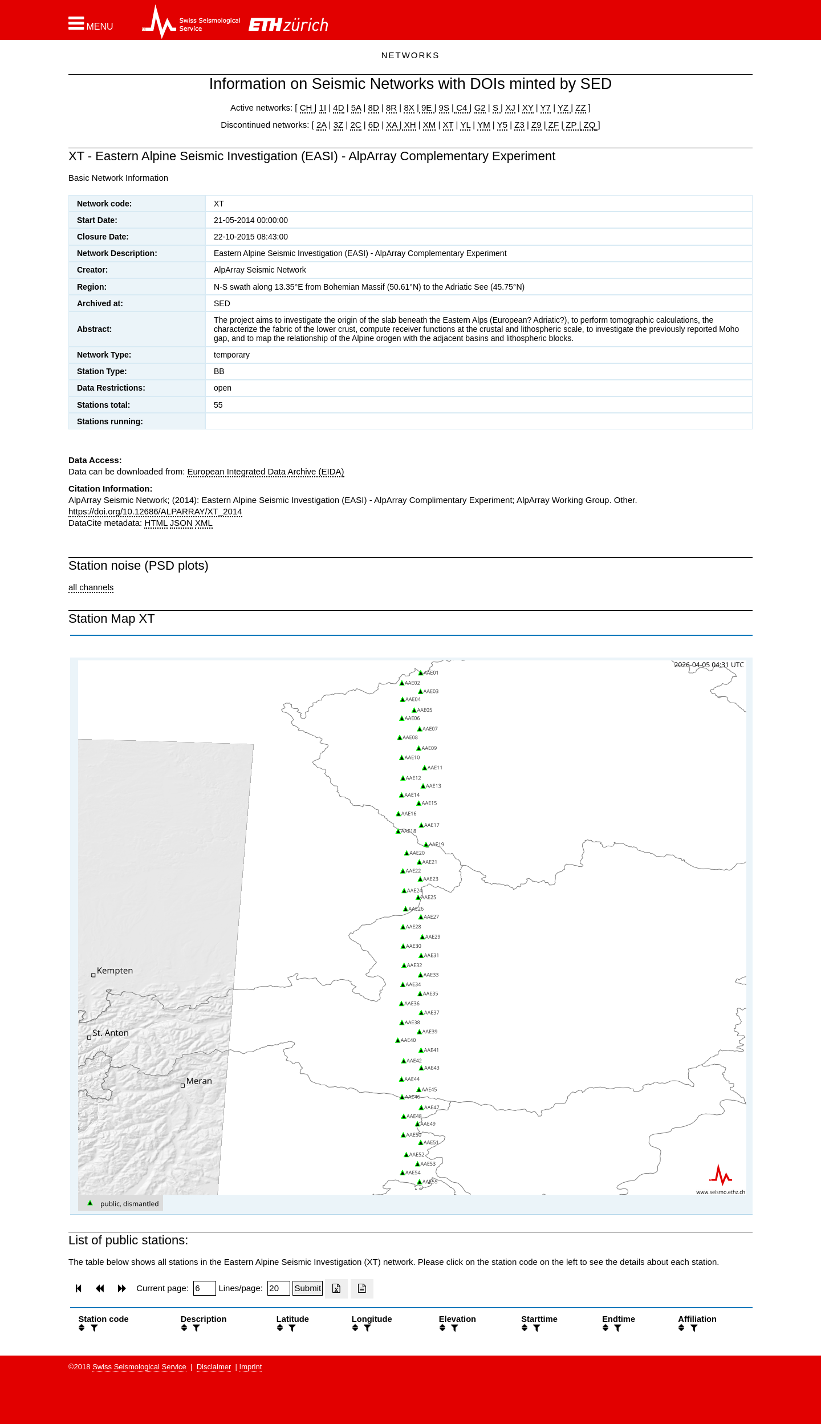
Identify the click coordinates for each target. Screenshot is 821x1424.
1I (323, 107)
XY (528, 107)
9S (444, 107)
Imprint (250, 1366)
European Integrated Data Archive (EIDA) (265, 471)
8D (373, 107)
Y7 (545, 107)
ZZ (580, 107)
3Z (339, 124)
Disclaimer (214, 1366)
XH (409, 124)
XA (392, 124)
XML (204, 523)
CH (307, 107)
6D (373, 124)
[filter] (93, 1328)
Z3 (519, 124)
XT (448, 124)
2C (355, 124)
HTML (155, 523)
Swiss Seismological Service (139, 1366)
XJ (510, 107)
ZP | (572, 124)
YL (465, 124)
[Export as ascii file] (362, 1289)
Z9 (536, 124)
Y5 (502, 124)
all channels (90, 587)
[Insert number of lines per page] (278, 1288)
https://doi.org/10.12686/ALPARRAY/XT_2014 (155, 511)
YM (483, 124)
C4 (462, 107)
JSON (181, 523)
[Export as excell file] (336, 1289)
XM (429, 124)
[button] (90, 23)
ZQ (588, 124)
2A (321, 124)
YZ (564, 107)
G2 (480, 107)
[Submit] (307, 1288)
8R (391, 107)
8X (409, 107)
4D (338, 107)
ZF (552, 124)
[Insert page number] (204, 1288)
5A (356, 107)
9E (426, 107)
